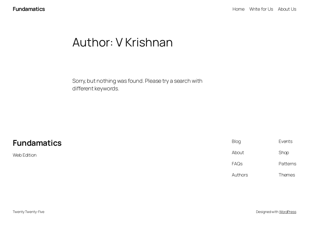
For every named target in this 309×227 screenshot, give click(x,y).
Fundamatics (29, 8)
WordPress (287, 211)
